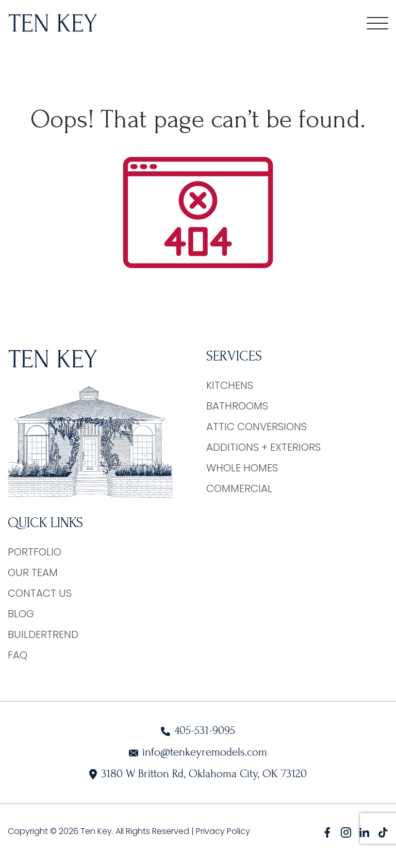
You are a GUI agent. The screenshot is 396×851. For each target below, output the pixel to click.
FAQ (17, 655)
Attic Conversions (256, 426)
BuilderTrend (43, 634)
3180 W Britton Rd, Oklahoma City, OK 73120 (204, 773)
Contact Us (40, 593)
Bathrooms (237, 406)
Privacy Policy (223, 831)
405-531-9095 (204, 730)
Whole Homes (242, 468)
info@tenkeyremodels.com (204, 752)
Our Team (33, 572)
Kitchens (229, 385)
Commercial (239, 488)
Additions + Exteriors (263, 447)
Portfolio (34, 552)
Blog (21, 614)
